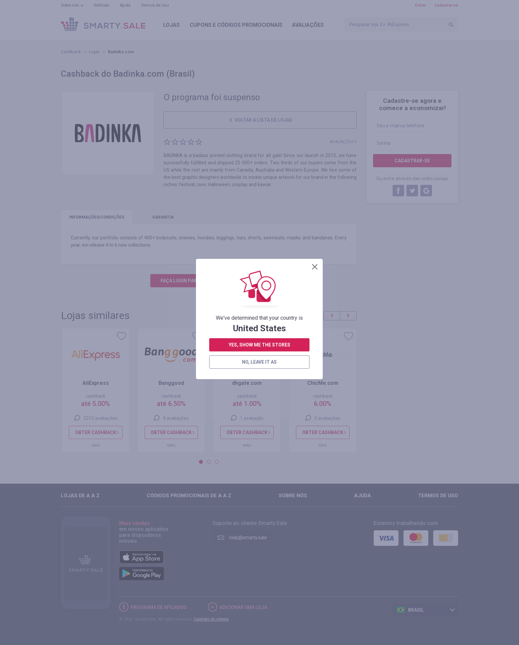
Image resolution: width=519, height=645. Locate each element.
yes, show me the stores (259, 189)
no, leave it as (259, 207)
